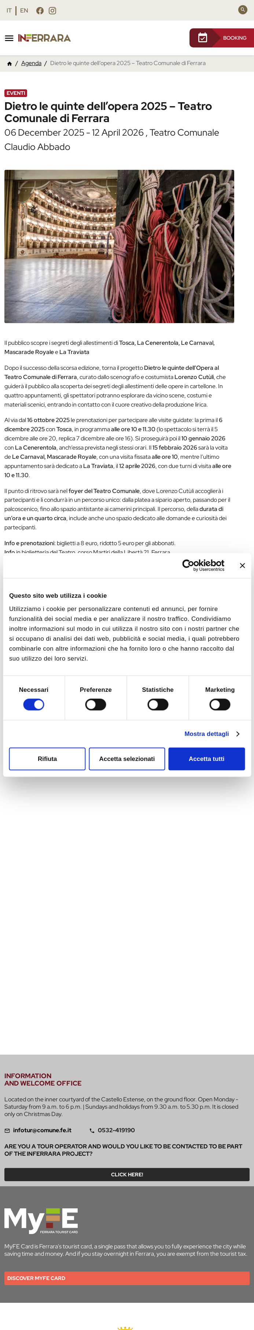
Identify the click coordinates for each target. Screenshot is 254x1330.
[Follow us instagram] (52, 10)
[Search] (242, 9)
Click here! (127, 1174)
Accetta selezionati (127, 758)
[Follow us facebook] (40, 10)
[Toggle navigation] (9, 38)
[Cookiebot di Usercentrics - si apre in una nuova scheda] (193, 565)
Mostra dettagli (206, 733)
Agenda (31, 63)
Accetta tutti (206, 758)
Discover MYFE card (36, 1278)
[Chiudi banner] (242, 565)
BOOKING (222, 37)
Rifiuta (47, 758)
